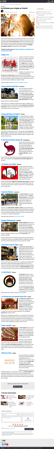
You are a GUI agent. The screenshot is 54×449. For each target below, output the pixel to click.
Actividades (8, 4)
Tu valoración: (10, 426)
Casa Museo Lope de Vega (9, 245)
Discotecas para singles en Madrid (20, 82)
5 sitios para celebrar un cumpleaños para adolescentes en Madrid (17, 50)
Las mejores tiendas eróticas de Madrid (29, 404)
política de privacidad (12, 428)
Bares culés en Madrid (42, 21)
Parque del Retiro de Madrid (10, 114)
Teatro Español (6, 325)
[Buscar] (52, 1)
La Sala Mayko (6, 272)
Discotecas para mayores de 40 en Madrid (45, 17)
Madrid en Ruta (6, 353)
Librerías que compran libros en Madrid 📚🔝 (45, 23)
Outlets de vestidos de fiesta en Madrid (45, 26)
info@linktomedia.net (8, 435)
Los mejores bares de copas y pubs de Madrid (30, 397)
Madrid (5, 2)
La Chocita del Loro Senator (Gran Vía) (13, 296)
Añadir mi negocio (18, 387)
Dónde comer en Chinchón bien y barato (45, 28)
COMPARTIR (49, 1)
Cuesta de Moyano (7, 192)
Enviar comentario (29, 429)
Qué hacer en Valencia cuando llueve (12, 397)
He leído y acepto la (9, 428)
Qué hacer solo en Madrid (18, 216)
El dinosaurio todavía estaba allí (11, 140)
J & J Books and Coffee (8, 164)
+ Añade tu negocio (32, 12)
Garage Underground (8, 220)
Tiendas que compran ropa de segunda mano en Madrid (45, 14)
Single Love (5, 55)
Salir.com (2, 4)
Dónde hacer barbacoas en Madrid (44, 12)
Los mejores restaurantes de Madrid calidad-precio (12, 405)
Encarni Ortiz (7, 12)
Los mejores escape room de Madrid (44, 19)
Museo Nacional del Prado (9, 86)
